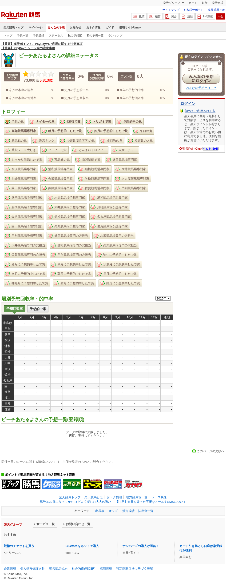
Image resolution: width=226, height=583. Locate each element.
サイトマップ (171, 10)
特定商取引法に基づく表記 (134, 568)
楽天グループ (172, 2)
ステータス (56, 35)
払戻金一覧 (145, 511)
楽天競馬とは (216, 10)
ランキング (115, 35)
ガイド (110, 27)
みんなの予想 (56, 27)
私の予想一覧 (95, 35)
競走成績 (128, 511)
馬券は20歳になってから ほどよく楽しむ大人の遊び (75, 501)
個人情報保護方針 (32, 568)
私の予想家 (75, 35)
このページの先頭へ (210, 451)
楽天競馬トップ (13, 27)
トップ (8, 35)
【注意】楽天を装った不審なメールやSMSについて (150, 501)
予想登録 (38, 35)
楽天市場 (217, 2)
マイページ (35, 27)
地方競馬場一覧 (136, 497)
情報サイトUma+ (130, 27)
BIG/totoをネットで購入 (82, 546)
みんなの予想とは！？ (201, 88)
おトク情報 (93, 27)
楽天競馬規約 (58, 568)
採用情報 (106, 568)
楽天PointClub (192, 148)
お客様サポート (193, 10)
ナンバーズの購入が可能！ (141, 546)
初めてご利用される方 (200, 111)
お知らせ (75, 27)
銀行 (204, 2)
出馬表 (99, 511)
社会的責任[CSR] (83, 568)
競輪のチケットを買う (19, 546)
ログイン (187, 104)
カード (193, 2)
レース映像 (159, 497)
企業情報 (10, 568)
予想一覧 (22, 35)
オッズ (113, 511)
